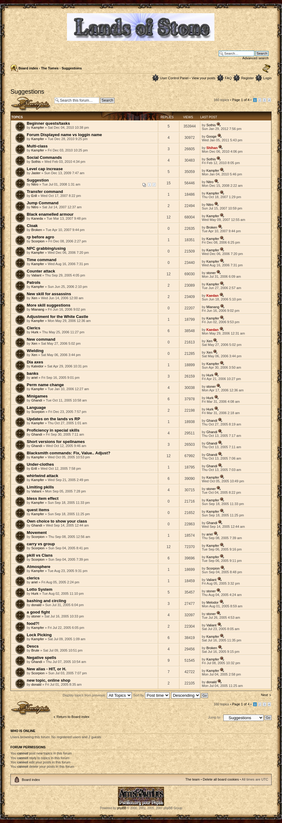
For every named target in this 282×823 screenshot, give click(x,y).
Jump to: (214, 717)
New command (41, 339)
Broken (36, 230)
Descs (33, 646)
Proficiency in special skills (53, 430)
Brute (35, 650)
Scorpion (38, 241)
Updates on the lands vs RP (53, 419)
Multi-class (37, 146)
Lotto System (40, 589)
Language (36, 407)
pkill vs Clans (40, 555)
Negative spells (41, 657)
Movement (37, 532)
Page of (240, 100)
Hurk (34, 332)
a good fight (38, 612)
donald (36, 605)
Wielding (35, 350)
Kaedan (212, 295)
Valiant (36, 275)
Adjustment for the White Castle (57, 316)
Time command (42, 259)
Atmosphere (38, 566)
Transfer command (45, 191)
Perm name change (45, 384)
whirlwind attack (42, 475)
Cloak (32, 225)
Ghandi (36, 400)
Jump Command (42, 203)
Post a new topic (30, 104)
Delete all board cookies (221, 779)
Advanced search (255, 58)
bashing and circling (46, 600)
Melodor (212, 602)
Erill (34, 196)
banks (32, 373)
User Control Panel (174, 78)
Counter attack (41, 271)
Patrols (34, 282)
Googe (211, 136)
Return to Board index (73, 717)
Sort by (151, 695)
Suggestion (38, 180)
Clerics (33, 328)
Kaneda (37, 218)
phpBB (121, 808)
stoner (211, 273)
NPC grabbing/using (46, 248)
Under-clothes (40, 464)
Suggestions (71, 68)
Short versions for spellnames (56, 441)
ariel (34, 377)
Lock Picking (39, 635)
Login (267, 78)
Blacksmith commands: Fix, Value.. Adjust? (68, 453)
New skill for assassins (49, 294)
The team (193, 779)
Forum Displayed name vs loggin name (64, 134)
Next (264, 695)
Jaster (36, 173)
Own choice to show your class (57, 521)
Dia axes (35, 362)
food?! (33, 623)
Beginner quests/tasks (48, 123)
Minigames (37, 396)
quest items (38, 510)
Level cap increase (45, 169)
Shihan (212, 148)
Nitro (34, 184)
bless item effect (42, 498)
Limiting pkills (40, 487)
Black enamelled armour (50, 214)
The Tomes (49, 68)
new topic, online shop (48, 680)
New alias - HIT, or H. (46, 669)
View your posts (203, 78)
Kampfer (37, 127)
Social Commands (44, 157)
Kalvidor (37, 366)
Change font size (266, 68)
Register (247, 78)
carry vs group (41, 544)
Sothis (211, 125)
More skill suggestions (48, 305)
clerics (33, 578)
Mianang (37, 309)
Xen (34, 298)
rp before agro (40, 237)
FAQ (228, 78)
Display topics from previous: (97, 695)
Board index (28, 68)
